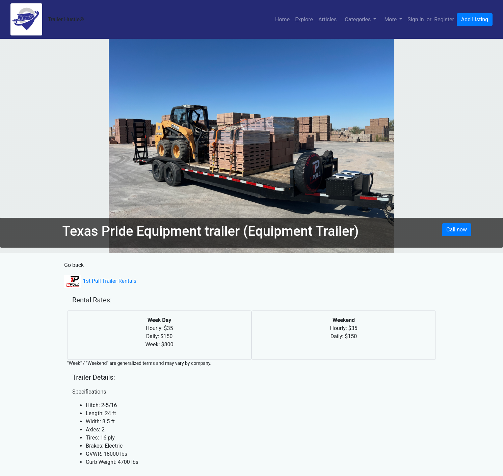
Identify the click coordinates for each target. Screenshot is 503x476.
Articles (327, 19)
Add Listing (474, 19)
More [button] (391, 19)
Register (444, 19)
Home (282, 19)
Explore (304, 19)
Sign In (415, 19)
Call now (456, 229)
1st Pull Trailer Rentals (100, 281)
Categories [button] (358, 19)
